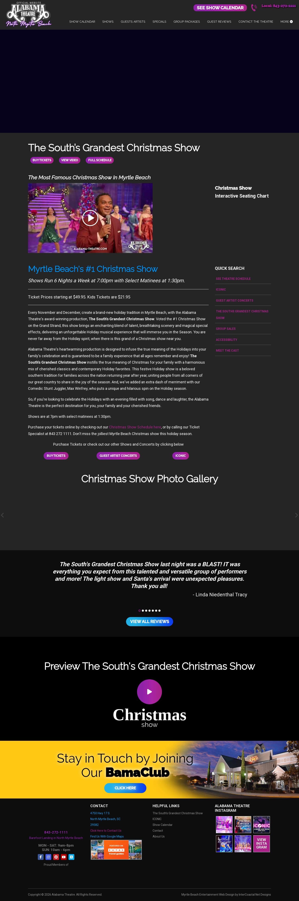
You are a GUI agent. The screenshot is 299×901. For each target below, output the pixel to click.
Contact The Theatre (256, 21)
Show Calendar (82, 21)
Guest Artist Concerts (118, 455)
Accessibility (226, 339)
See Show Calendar (220, 7)
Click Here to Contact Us (105, 829)
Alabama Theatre (28, 14)
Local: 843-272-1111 (279, 6)
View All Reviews (149, 619)
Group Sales (226, 328)
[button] (139, 609)
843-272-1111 (56, 831)
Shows (108, 21)
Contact (158, 829)
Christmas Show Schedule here (135, 426)
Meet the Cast (227, 350)
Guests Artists (133, 21)
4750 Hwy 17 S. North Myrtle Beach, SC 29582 (105, 817)
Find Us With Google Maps (107, 834)
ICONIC (180, 455)
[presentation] (2, 513)
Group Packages (187, 21)
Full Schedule (103, 160)
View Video (72, 160)
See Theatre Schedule (233, 278)
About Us (159, 834)
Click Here (125, 786)
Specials (159, 21)
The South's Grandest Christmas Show (178, 811)
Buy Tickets (42, 160)
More (287, 21)
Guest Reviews (219, 21)
